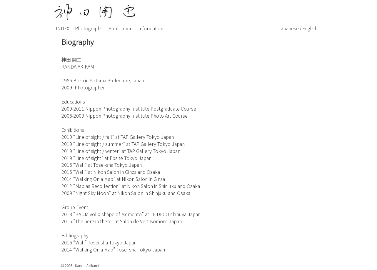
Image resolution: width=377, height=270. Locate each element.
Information (150, 28)
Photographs (89, 28)
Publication (120, 28)
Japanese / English (297, 28)
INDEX (62, 28)
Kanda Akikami (87, 265)
